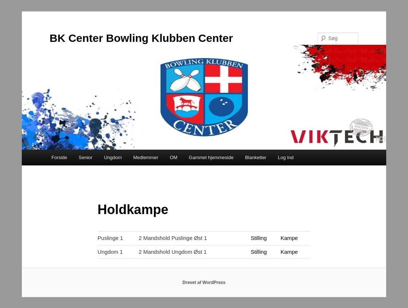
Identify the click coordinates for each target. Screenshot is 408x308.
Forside (59, 157)
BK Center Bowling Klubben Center (141, 38)
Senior (86, 157)
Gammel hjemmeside (211, 157)
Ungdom (113, 157)
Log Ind (286, 157)
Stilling (259, 238)
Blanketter (256, 157)
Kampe (289, 238)
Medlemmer (145, 157)
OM (173, 157)
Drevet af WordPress (204, 282)
